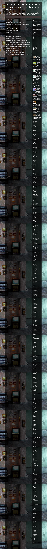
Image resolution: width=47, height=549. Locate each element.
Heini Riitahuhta (35, 259)
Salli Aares (34, 443)
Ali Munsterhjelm (35, 140)
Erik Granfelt (34, 221)
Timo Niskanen (34, 488)
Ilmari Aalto (34, 280)
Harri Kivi (34, 256)
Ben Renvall (34, 185)
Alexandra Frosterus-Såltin (36, 138)
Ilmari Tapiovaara (35, 281)
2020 (34, 37)
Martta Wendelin (35, 376)
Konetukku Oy (34, 343)
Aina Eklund (34, 130)
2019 (34, 38)
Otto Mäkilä (34, 407)
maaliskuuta (35, 47)
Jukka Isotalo (34, 316)
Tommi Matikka (34, 495)
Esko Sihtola (34, 226)
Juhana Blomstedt (35, 311)
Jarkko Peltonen (35, 295)
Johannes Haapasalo (35, 304)
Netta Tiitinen (34, 391)
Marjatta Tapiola (35, 371)
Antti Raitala (34, 160)
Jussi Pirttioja (34, 321)
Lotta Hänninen (34, 359)
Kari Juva (34, 333)
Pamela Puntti (34, 410)
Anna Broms (34, 151)
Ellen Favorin (34, 216)
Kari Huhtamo (34, 332)
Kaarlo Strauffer (35, 325)
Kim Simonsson (35, 339)
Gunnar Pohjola (35, 246)
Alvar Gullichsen (35, 146)
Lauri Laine (34, 351)
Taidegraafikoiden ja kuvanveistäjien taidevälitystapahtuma (35, 464)
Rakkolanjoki (34, 428)
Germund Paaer (35, 242)
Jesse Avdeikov (35, 298)
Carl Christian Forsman (35, 194)
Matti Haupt (34, 377)
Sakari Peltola (34, 442)
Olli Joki (34, 397)
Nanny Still (34, 389)
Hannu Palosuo (35, 254)
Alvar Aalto (34, 143)
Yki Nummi (34, 535)
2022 (34, 35)
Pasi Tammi (34, 412)
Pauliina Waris (34, 416)
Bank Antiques (34, 182)
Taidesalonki (34, 466)
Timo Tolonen (34, 491)
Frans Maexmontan (35, 235)
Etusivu (8, 17)
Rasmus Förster (35, 429)
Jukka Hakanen (35, 315)
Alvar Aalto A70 (34, 144)
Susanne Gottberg (35, 462)
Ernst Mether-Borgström (35, 225)
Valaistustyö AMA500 (35, 514)
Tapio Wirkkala (34, 477)
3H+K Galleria (34, 122)
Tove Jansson (34, 501)
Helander (34, 260)
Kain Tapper (34, 326)
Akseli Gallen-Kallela (35, 133)
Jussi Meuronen (35, 319)
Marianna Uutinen (35, 369)
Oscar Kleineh (34, 404)
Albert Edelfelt (34, 135)
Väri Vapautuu (34, 529)
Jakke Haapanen (35, 290)
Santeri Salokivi (35, 449)
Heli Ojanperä (34, 264)
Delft (33, 200)
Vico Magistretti (35, 518)
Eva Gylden (34, 228)
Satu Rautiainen (35, 451)
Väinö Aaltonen (34, 525)
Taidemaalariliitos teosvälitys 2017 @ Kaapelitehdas (38, 89)
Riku (33, 20)
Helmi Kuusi (34, 267)
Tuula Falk (34, 505)
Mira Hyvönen (34, 385)
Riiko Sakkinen (34, 432)
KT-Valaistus (34, 345)
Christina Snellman (35, 198)
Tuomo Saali (34, 503)
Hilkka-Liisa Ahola (35, 272)
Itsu (33, 286)
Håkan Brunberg (35, 277)
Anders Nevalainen (35, 148)
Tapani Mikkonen (35, 474)
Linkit (27, 17)
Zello (33, 540)
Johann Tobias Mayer (35, 302)
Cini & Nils (34, 199)
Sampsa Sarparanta (35, 447)
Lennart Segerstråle (35, 354)
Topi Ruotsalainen (35, 499)
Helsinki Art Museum (35, 269)
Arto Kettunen (34, 169)
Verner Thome (34, 517)
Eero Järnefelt (34, 207)
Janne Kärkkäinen (35, 294)
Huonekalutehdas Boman (36, 276)
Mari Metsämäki (35, 367)
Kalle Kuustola (34, 329)
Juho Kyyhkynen (35, 313)
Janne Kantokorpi (35, 293)
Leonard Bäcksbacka (35, 356)
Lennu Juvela (34, 355)
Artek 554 (34, 168)
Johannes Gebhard (35, 303)
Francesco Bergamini (35, 233)
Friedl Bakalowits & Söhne (36, 238)
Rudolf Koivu (34, 438)
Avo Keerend (34, 181)
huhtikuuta (35, 46)
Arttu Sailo (34, 172)
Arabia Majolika (35, 163)
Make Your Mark (35, 364)
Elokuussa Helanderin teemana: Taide (38, 102)
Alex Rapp (34, 137)
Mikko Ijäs (34, 384)
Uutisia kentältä (22, 17)
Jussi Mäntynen (35, 320)
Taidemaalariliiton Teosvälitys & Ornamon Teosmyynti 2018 (38, 57)
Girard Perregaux (35, 243)
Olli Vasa (34, 398)
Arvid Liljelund (34, 174)
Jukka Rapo (34, 317)
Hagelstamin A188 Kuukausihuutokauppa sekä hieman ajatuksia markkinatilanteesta (38, 108)
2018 (34, 39)
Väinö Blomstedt (35, 526)
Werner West (34, 531)
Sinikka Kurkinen (35, 458)
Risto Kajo (34, 434)
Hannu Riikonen (35, 255)
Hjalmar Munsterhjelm (35, 274)
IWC (33, 287)
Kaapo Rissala (34, 324)
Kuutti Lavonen (34, 347)
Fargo (34, 230)
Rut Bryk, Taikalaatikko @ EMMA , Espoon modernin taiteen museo (38, 115)
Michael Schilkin (35, 382)
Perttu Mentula (34, 420)
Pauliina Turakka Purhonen (36, 415)
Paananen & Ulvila (35, 408)
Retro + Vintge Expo (35, 430)
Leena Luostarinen (35, 352)
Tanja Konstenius (35, 473)
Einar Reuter (34, 211)
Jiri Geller (34, 299)
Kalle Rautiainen (35, 330)
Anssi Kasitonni (35, 157)
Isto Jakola (34, 285)
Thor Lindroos (34, 483)
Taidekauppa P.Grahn (35, 465)
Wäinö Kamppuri (35, 534)
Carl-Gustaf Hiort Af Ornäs (36, 196)
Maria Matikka (34, 368)
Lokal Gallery (34, 358)
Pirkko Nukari (34, 423)
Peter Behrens (34, 421)
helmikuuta (35, 48)
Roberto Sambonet (35, 436)
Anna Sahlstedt (34, 152)
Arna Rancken (34, 166)
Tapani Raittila (34, 475)
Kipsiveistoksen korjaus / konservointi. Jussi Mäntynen (38, 83)
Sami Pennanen (35, 445)
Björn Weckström (35, 187)
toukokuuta (35, 45)
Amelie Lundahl (35, 147)
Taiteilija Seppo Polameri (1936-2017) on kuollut (15, 21)
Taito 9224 (34, 470)
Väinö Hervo (34, 527)
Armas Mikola (34, 165)
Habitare (34, 251)
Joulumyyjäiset (34, 308)
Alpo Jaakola (34, 142)
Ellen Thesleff (34, 217)
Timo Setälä (34, 490)
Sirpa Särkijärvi (34, 459)
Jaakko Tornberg (35, 289)
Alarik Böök (34, 134)
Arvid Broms (34, 173)
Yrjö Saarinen (34, 539)
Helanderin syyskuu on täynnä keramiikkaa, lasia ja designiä (38, 76)
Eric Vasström (34, 220)
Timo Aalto (34, 487)
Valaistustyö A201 (35, 512)
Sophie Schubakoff (35, 460)
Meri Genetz (34, 381)
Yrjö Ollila (34, 538)
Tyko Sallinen (34, 507)
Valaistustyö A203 (35, 513)
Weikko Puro (34, 530)
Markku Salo (34, 373)
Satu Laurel (34, 450)
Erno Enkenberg (35, 224)
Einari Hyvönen (34, 212)
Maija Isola (34, 363)
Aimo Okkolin (34, 129)
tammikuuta (35, 49)
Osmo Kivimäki (34, 406)
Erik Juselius (34, 222)
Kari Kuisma (34, 334)
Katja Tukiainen (35, 337)
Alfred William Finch (35, 139)
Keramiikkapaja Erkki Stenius (36, 338)
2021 (34, 36)
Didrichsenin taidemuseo (35, 203)
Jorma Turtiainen (35, 307)
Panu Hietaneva (35, 411)
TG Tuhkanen (34, 482)
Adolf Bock (34, 126)
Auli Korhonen (34, 178)
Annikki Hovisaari (35, 155)
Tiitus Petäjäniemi (35, 486)
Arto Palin (34, 170)
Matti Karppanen (35, 378)
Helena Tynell (34, 261)
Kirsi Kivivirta (34, 342)
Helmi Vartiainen (35, 268)
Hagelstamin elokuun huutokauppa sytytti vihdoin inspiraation (38, 70)
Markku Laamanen (35, 372)
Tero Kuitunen (34, 481)
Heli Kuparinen (34, 263)
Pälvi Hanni (34, 424)
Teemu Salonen (35, 479)
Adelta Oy (34, 125)
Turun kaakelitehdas (35, 504)
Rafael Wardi (34, 425)
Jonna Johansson (35, 306)
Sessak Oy (34, 456)
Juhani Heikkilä (34, 312)
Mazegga (34, 380)
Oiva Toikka (34, 394)
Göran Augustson (35, 248)
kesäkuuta (35, 44)
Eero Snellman (34, 208)
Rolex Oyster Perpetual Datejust (36, 437)
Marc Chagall (34, 365)
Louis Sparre (34, 360)
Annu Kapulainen (35, 156)
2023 (34, 34)
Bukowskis (34, 191)
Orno (33, 402)
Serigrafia (34, 455)
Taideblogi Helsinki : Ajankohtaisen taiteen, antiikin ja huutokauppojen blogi (23, 7)
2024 (34, 33)
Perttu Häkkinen (35, 419)
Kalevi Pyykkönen (35, 328)
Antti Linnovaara (35, 159)
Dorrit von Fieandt (35, 204)
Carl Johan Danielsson (35, 195)
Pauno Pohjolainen (35, 417)
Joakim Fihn (34, 300)
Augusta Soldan (35, 177)
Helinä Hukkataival (35, 265)
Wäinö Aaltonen (35, 533)
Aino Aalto (34, 131)
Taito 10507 (34, 469)
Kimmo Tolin (34, 341)
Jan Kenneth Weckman (35, 291)
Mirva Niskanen (35, 386)
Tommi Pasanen (35, 496)
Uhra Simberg (34, 508)
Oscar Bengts (34, 403)
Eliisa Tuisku (34, 215)
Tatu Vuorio (34, 478)
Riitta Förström (34, 433)
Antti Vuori (34, 161)
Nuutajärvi (34, 393)
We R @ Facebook (32, 17)
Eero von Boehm (35, 209)
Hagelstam (34, 252)
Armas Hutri (34, 164)
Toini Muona (34, 492)
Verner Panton (34, 516)
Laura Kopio (34, 350)
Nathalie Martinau (35, 390)
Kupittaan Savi (34, 346)
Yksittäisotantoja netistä (14, 17)
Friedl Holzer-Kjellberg (35, 239)
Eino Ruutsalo (34, 213)
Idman (34, 278)
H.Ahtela (34, 250)
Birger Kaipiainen (35, 186)
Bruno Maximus (35, 190)
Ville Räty (34, 522)
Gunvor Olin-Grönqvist (35, 247)
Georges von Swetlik (35, 241)
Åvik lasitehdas (34, 542)
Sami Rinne (34, 446)
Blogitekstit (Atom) (9, 60)
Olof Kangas (34, 399)
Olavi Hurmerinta (35, 395)
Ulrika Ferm (34, 509)
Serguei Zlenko (34, 454)
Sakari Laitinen (34, 441)
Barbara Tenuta (35, 183)
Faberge (34, 229)
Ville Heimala (34, 521)
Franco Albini (34, 234)
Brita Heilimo (34, 189)
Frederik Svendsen (35, 237)
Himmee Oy (34, 273)
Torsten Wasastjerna (35, 500)
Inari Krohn (34, 282)
